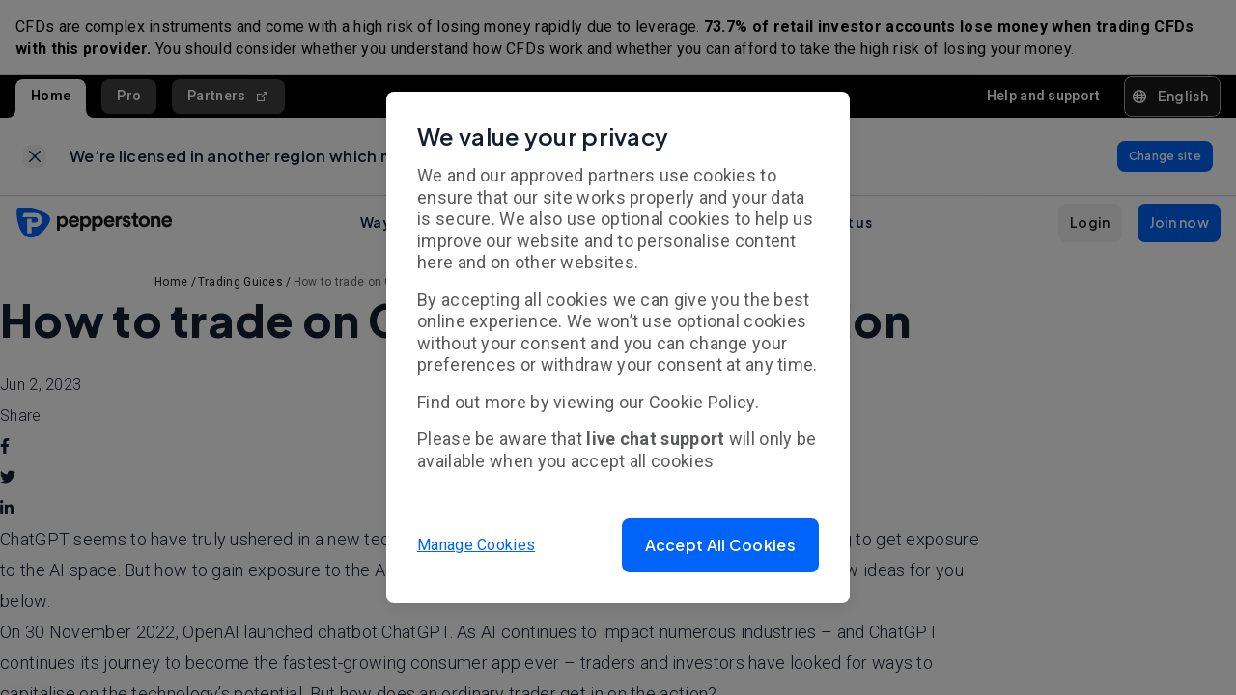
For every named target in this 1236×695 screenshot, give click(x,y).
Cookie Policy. (704, 402)
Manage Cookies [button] (476, 545)
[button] (720, 545)
